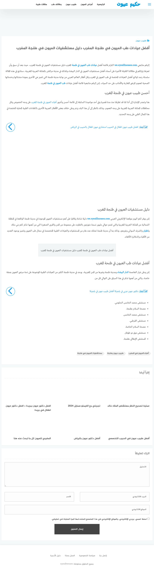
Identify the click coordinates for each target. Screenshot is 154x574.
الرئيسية (101, 4)
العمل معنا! (70, 555)
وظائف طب (56, 4)
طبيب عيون (71, 4)
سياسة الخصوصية (87, 555)
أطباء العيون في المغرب (139, 353)
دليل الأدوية (55, 555)
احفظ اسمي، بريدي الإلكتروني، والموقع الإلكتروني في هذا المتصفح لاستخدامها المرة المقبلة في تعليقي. (99, 519)
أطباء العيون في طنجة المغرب (44, 102)
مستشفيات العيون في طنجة (89, 353)
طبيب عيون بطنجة (115, 353)
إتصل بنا (103, 555)
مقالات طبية (41, 4)
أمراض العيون (87, 4)
